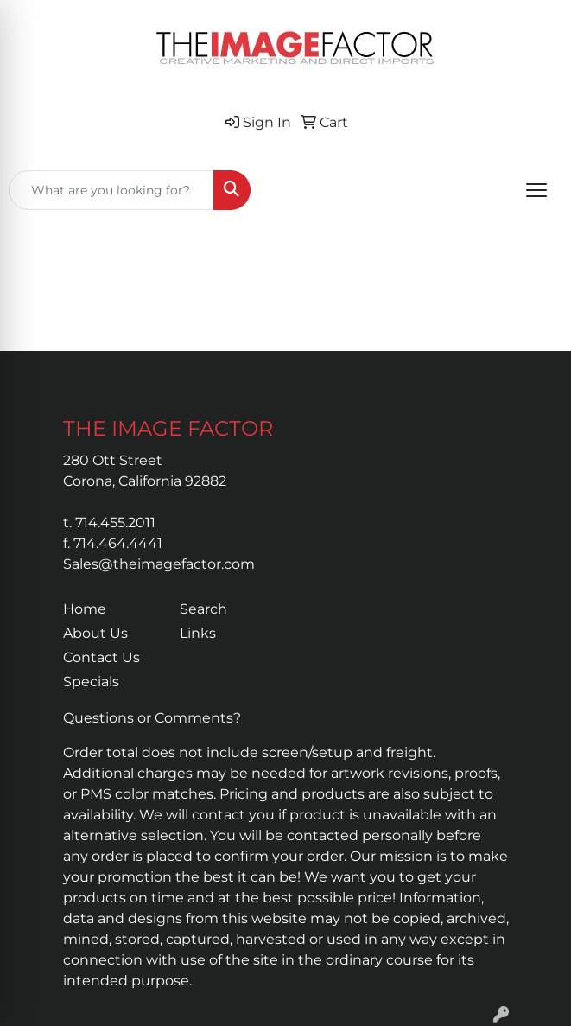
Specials (91, 681)
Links (198, 633)
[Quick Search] (111, 190)
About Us (95, 633)
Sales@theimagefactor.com (159, 564)
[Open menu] (536, 190)
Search (203, 609)
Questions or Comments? (152, 718)
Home (84, 609)
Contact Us (101, 657)
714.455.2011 (115, 522)
